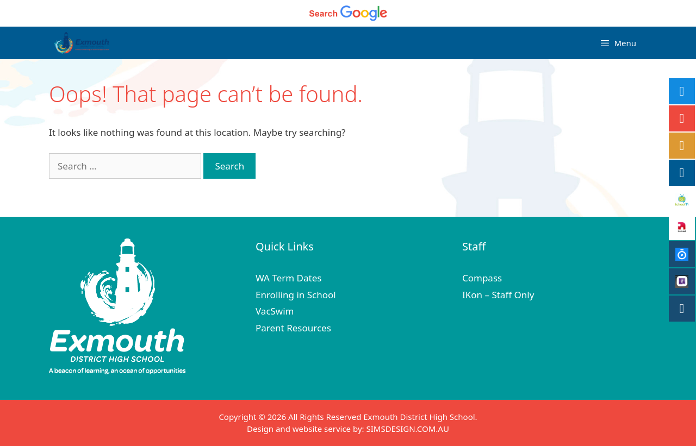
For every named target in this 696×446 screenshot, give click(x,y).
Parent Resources (293, 328)
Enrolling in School (296, 294)
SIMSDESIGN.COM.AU (407, 428)
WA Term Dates (288, 278)
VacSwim (275, 311)
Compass (482, 278)
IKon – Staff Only (498, 294)
